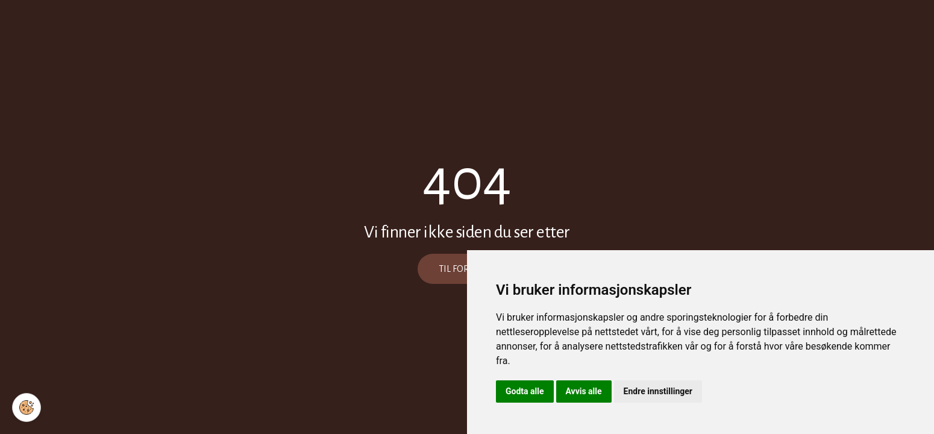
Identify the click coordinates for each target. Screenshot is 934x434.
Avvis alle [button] (584, 391)
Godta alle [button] (525, 391)
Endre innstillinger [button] (658, 391)
